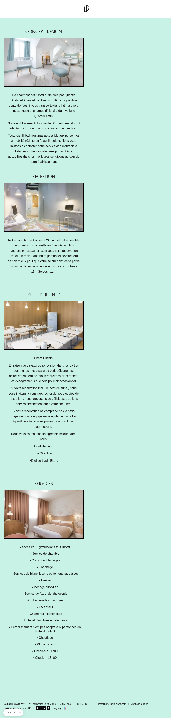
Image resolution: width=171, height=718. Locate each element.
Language (57, 708)
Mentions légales (139, 704)
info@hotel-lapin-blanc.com (112, 704)
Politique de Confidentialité (17, 708)
